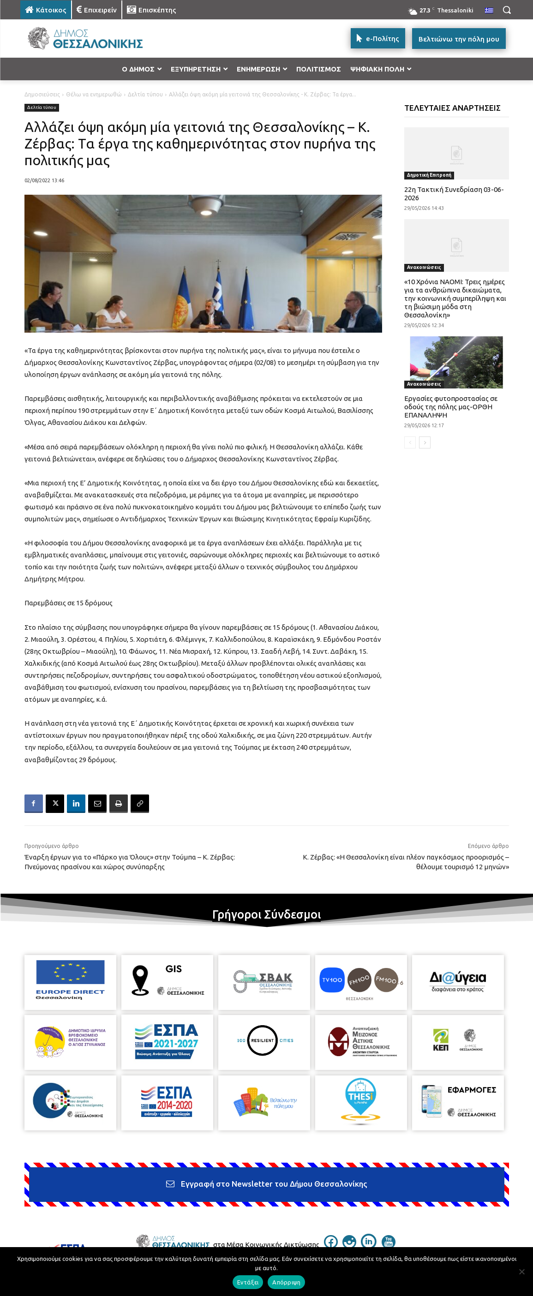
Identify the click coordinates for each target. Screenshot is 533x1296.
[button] (506, 9)
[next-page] (425, 442)
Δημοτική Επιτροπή (429, 175)
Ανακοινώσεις (424, 267)
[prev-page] (410, 442)
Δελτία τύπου (145, 94)
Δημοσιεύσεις (42, 94)
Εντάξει (248, 1282)
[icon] (331, 1246)
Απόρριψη (286, 1282)
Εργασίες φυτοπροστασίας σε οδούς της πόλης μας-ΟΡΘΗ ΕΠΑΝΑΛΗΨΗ (450, 406)
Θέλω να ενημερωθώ (94, 94)
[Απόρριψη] (521, 1271)
